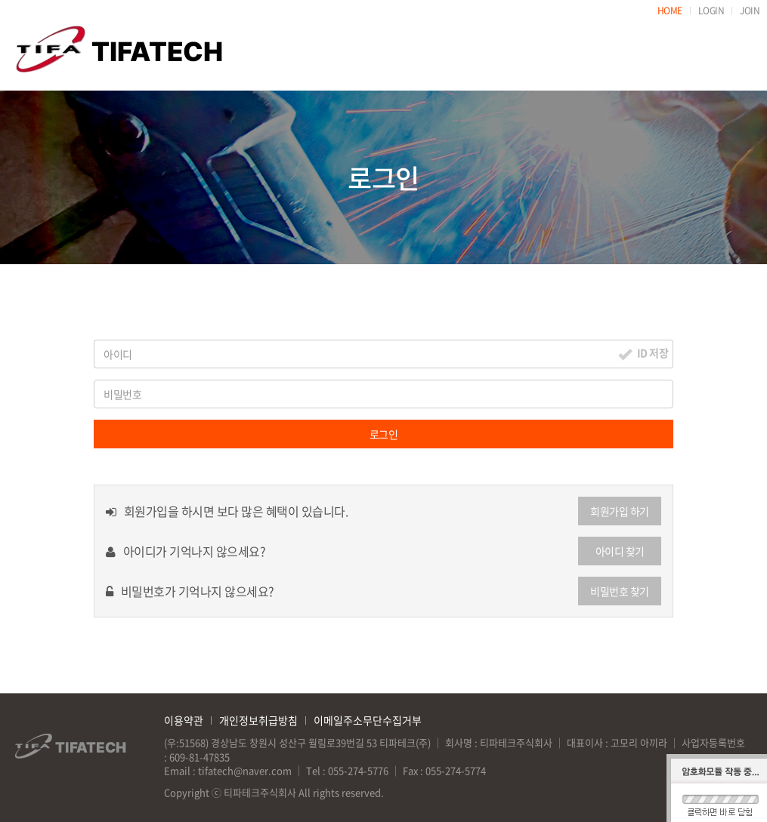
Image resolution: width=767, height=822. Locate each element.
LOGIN (711, 10)
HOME (669, 10)
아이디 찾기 (620, 551)
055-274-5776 (358, 770)
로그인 (384, 434)
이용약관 (183, 720)
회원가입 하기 (619, 511)
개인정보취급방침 (258, 720)
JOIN (749, 10)
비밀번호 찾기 (619, 591)
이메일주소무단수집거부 (368, 720)
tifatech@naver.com (245, 770)
